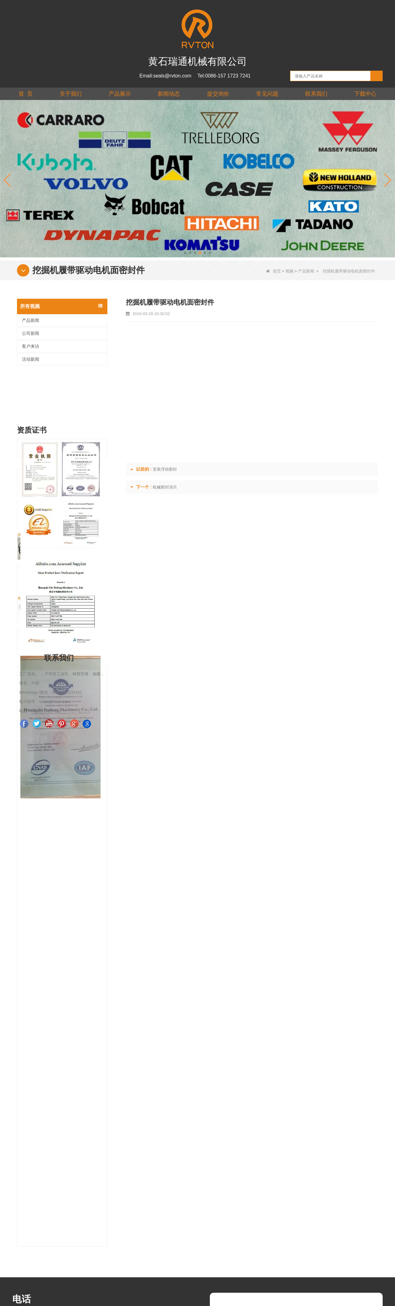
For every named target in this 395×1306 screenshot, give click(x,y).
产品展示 (120, 94)
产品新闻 (306, 271)
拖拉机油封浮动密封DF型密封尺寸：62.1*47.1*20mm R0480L (73, 768)
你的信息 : (236, 1145)
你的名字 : (236, 1103)
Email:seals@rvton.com (165, 75)
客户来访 (30, 346)
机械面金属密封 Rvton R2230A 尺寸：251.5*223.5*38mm (73, 926)
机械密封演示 (165, 487)
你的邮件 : (236, 1117)
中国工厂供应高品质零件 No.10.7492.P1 (73, 894)
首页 (273, 271)
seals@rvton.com (32, 1138)
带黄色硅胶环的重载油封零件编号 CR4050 (73, 799)
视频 (289, 271)
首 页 (26, 94)
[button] (185, 253)
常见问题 (267, 94)
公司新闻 (30, 333)
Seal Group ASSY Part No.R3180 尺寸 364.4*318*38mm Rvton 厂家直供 (73, 863)
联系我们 (316, 94)
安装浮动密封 (165, 469)
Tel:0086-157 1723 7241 (224, 75)
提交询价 (218, 94)
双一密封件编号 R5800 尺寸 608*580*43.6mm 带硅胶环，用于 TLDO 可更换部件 (73, 831)
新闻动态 (169, 94)
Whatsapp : (238, 1131)
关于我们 (71, 94)
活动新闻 (30, 359)
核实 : (231, 1198)
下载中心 (365, 94)
